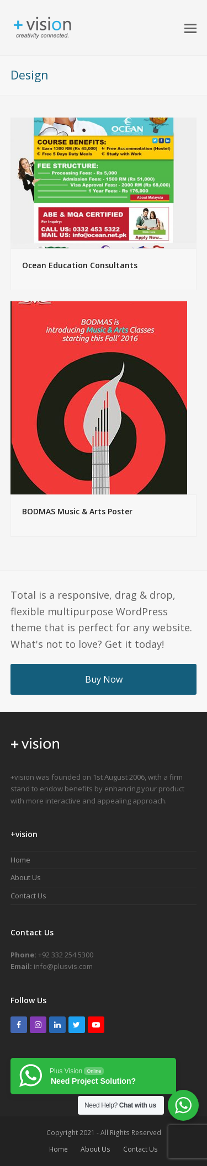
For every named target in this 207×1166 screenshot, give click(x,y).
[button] (190, 27)
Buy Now (104, 679)
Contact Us (28, 896)
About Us (25, 877)
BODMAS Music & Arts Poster (77, 511)
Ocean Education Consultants (79, 265)
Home (20, 860)
